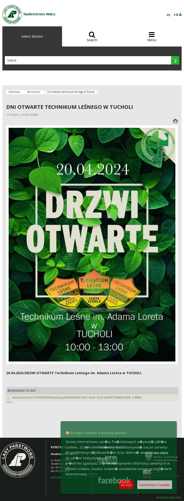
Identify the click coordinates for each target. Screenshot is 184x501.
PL (169, 15)
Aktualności (33, 91)
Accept (126, 484)
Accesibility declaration (169, 497)
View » (10, 402)
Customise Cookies (154, 484)
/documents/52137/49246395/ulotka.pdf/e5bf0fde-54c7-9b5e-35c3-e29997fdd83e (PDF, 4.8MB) (76, 397)
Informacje (14, 91)
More (92, 474)
